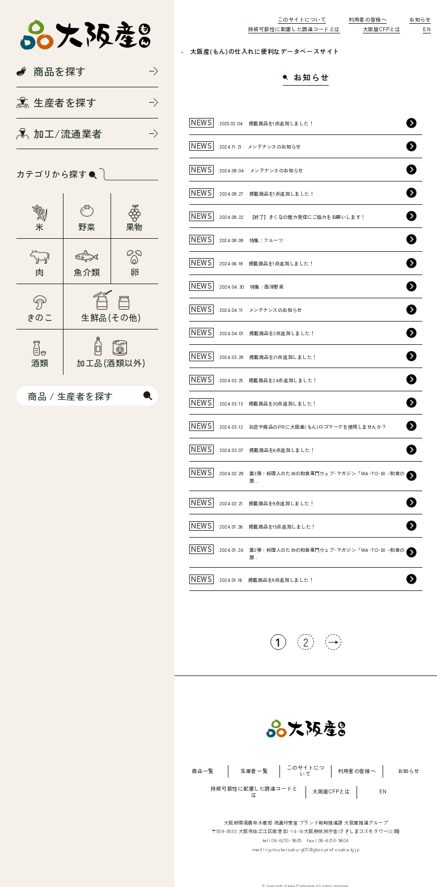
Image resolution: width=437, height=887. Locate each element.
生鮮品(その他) (111, 317)
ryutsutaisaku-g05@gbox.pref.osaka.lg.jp (312, 849)
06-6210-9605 (286, 840)
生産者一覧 (254, 771)
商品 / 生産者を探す (70, 396)
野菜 (87, 227)
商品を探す (59, 71)
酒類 (40, 363)
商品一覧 (202, 771)
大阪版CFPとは (381, 29)
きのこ (40, 317)
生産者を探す (64, 102)
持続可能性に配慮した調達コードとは (294, 29)
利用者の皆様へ (368, 19)
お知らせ (420, 19)
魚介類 (87, 272)
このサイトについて (302, 19)
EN (427, 29)
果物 (134, 227)
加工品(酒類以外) (111, 363)
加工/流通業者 (68, 133)
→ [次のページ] (334, 642)
